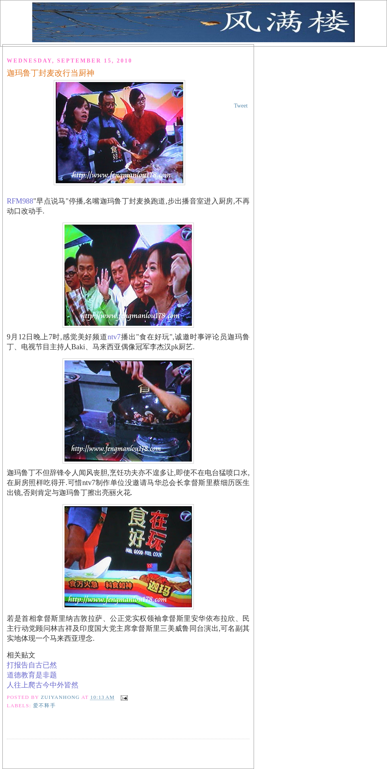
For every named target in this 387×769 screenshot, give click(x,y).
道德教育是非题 (32, 675)
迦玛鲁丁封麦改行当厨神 (50, 72)
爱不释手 (44, 705)
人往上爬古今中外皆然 (42, 685)
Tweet (241, 105)
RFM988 (20, 201)
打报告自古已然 (32, 665)
